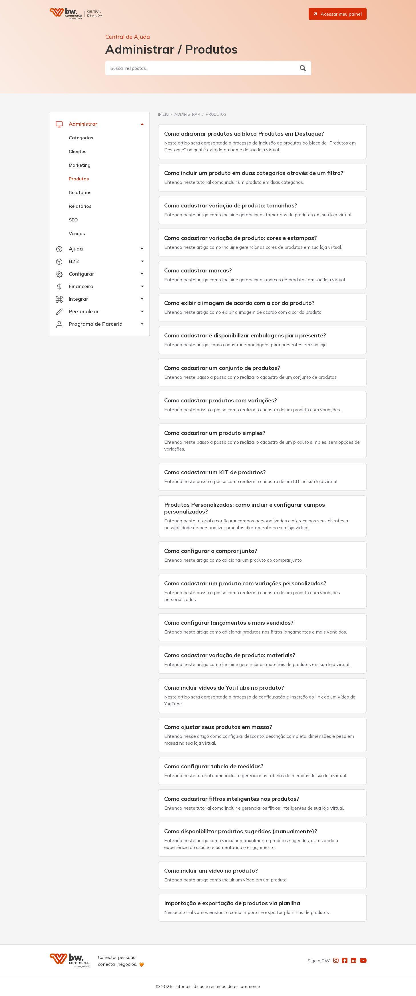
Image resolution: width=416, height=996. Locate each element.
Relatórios (80, 192)
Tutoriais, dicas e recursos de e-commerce (217, 986)
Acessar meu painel (337, 14)
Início (163, 114)
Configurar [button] (75, 274)
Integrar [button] (72, 299)
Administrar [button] (76, 124)
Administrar (187, 114)
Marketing (80, 165)
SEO (73, 220)
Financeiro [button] (74, 286)
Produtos (79, 179)
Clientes (77, 151)
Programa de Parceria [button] (89, 324)
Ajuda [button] (69, 249)
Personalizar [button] (77, 311)
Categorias (81, 137)
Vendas (77, 233)
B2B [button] (67, 261)
